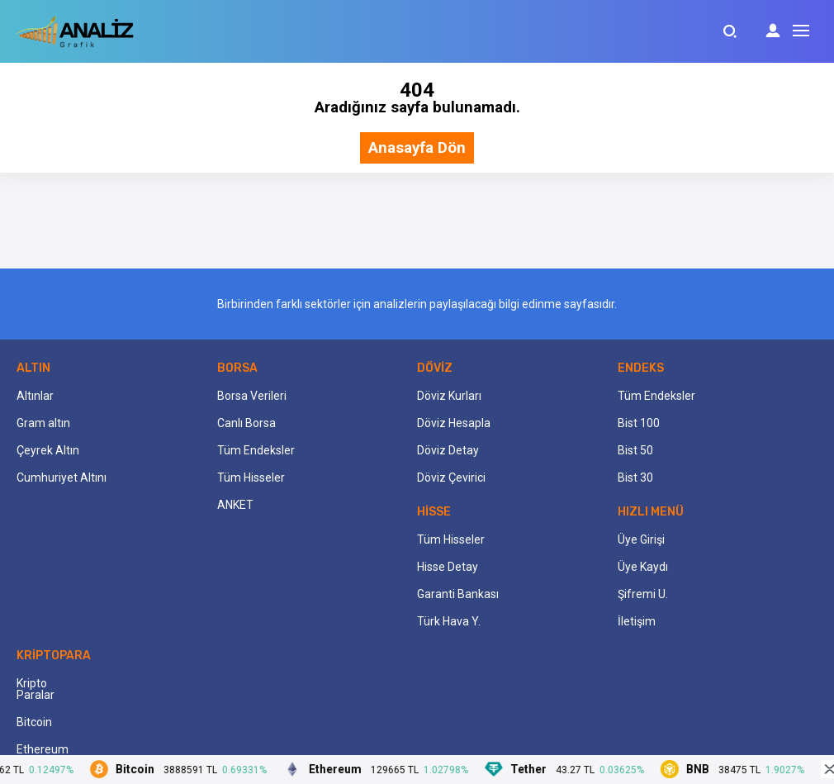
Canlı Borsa (246, 423)
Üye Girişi (641, 539)
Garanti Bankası (458, 594)
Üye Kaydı (643, 567)
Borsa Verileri (252, 396)
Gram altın (43, 423)
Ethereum (43, 749)
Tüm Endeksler (256, 450)
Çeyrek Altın (48, 450)
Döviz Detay (448, 450)
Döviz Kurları (449, 396)
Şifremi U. (643, 594)
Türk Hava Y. (449, 621)
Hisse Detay (447, 567)
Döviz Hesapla (453, 423)
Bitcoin (34, 722)
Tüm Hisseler (251, 477)
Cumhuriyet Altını (62, 477)
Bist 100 (639, 423)
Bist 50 (635, 450)
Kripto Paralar (35, 689)
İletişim (637, 621)
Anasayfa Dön (417, 148)
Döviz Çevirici (451, 477)
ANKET (235, 505)
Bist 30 (635, 477)
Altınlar (35, 396)
